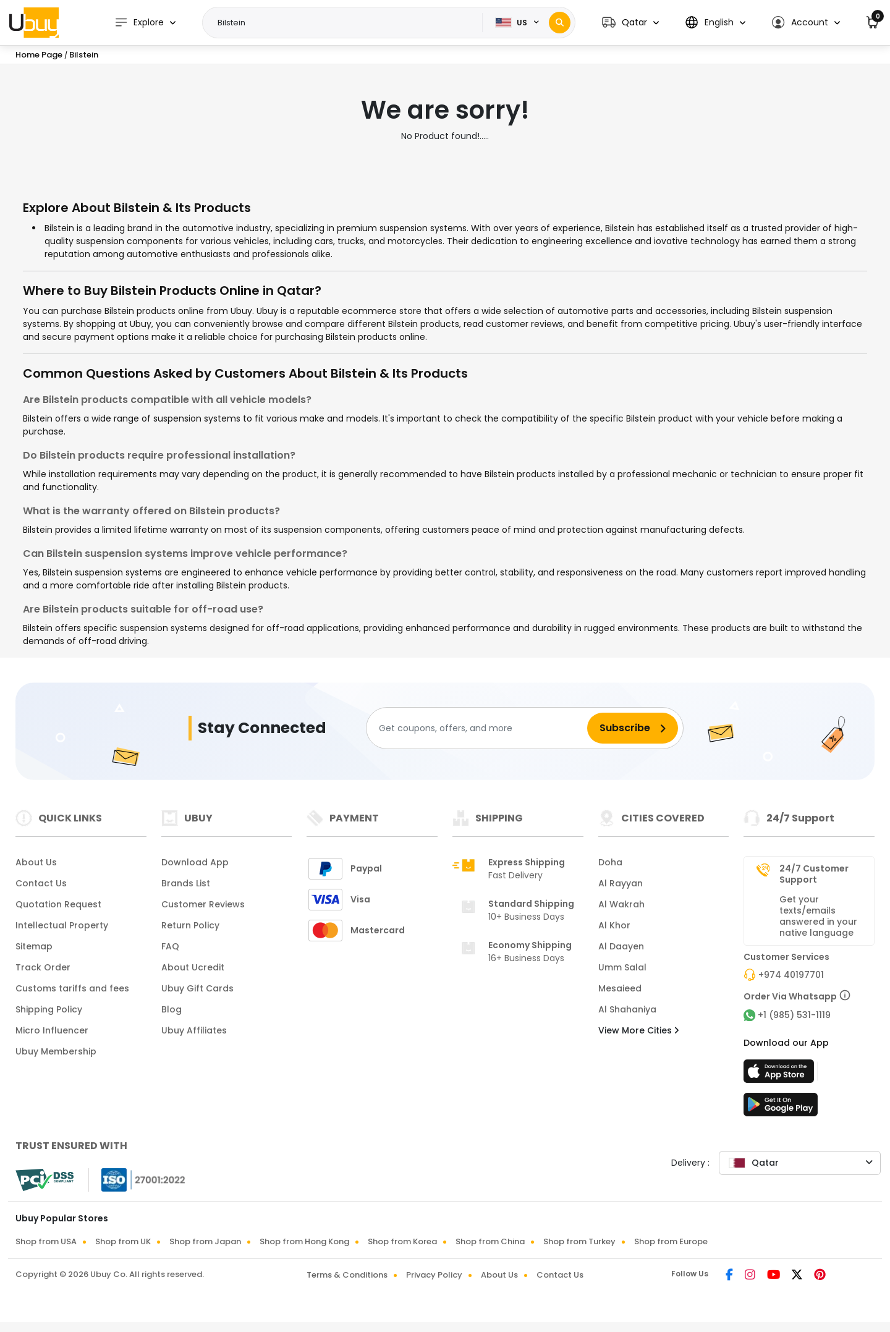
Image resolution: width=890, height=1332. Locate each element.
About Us (36, 862)
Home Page (38, 55)
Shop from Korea (402, 1241)
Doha (610, 862)
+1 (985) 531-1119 (794, 1015)
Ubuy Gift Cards (197, 988)
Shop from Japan (205, 1241)
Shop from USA (46, 1241)
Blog (171, 1009)
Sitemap (34, 946)
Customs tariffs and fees (72, 988)
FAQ (170, 946)
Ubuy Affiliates (194, 1030)
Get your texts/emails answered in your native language (818, 916)
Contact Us (41, 883)
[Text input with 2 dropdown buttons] (346, 23)
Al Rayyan (620, 883)
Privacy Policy (434, 1275)
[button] (630, 22)
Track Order (42, 967)
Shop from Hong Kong (304, 1241)
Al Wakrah (621, 904)
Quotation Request (58, 904)
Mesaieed (620, 988)
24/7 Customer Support (814, 874)
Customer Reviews (203, 904)
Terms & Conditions (347, 1275)
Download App (195, 862)
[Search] (559, 22)
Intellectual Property (61, 925)
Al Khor (614, 925)
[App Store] (781, 1074)
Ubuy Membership (55, 1051)
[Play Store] (781, 1108)
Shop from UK (123, 1241)
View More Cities (638, 1030)
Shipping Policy (48, 1009)
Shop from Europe (671, 1241)
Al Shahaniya (627, 1009)
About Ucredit (192, 967)
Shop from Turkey (579, 1241)
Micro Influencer (51, 1030)
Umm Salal (622, 967)
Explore (139, 22)
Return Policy (190, 925)
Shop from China (490, 1241)
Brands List (185, 883)
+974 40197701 (791, 975)
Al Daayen (621, 946)
